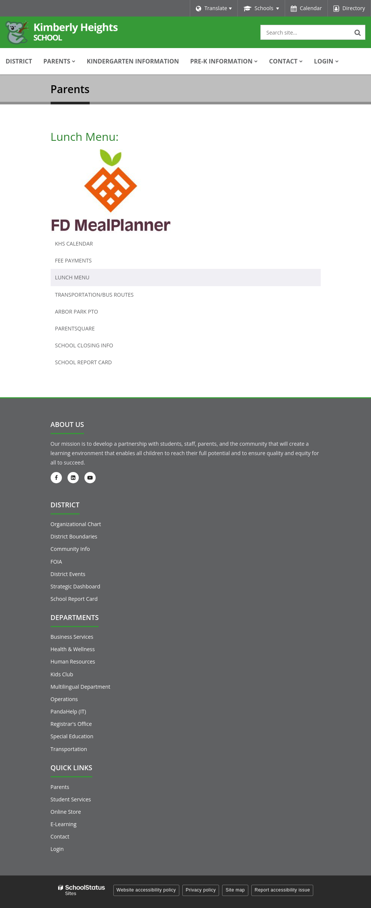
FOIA (56, 561)
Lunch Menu (72, 277)
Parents (60, 786)
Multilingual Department (81, 686)
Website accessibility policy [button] (146, 890)
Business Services (72, 636)
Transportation (69, 749)
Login (57, 848)
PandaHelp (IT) (68, 711)
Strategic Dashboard (76, 586)
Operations (64, 699)
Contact (60, 836)
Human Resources (73, 661)
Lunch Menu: (85, 136)
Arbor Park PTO (76, 311)
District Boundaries (74, 536)
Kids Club (62, 674)
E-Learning (64, 824)
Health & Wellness (73, 649)
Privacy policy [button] (201, 890)
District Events (68, 574)
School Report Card (95, 364)
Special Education (72, 736)
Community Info (70, 548)
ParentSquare (75, 328)
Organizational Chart (76, 524)
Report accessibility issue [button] (282, 890)
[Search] (357, 32)
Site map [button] (235, 890)
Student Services (71, 799)
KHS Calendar (74, 243)
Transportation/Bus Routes (94, 294)
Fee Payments (73, 260)
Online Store (66, 811)
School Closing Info (84, 345)
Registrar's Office (71, 723)
